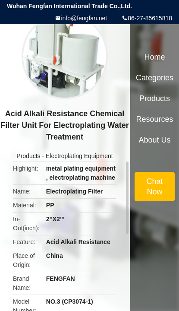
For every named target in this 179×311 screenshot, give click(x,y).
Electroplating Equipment (79, 155)
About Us (154, 140)
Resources (154, 119)
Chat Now (154, 186)
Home (154, 57)
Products (28, 155)
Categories (154, 77)
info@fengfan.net (84, 18)
